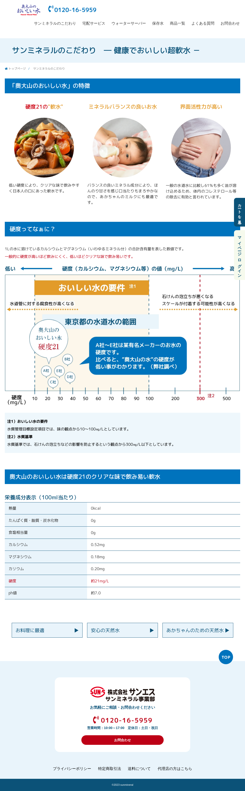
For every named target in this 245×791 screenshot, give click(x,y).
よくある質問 (202, 23)
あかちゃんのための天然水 (195, 630)
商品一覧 (177, 23)
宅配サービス (93, 23)
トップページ (17, 68)
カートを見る (240, 212)
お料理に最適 (30, 630)
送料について (139, 769)
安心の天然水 (105, 630)
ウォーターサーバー (128, 23)
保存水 (158, 23)
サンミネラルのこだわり (55, 23)
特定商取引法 (109, 769)
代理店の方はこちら (175, 769)
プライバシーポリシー (72, 769)
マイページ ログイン (240, 255)
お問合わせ (230, 23)
